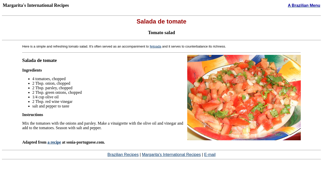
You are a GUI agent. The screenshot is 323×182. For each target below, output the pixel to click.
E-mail (210, 154)
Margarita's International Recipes (171, 154)
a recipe (54, 142)
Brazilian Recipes (123, 154)
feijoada (155, 46)
